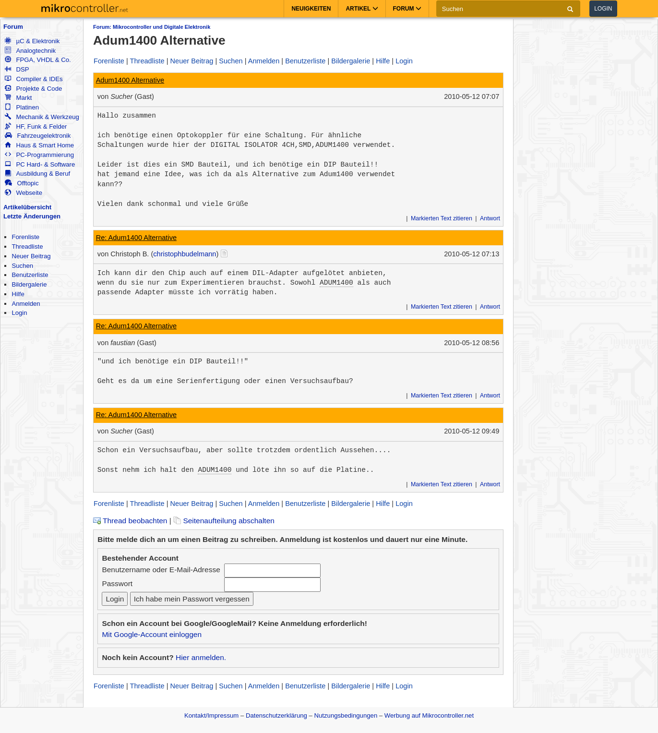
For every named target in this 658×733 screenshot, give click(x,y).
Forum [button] (407, 8)
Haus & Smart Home (39, 145)
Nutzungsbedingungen (346, 715)
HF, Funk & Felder (36, 126)
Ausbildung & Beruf (37, 173)
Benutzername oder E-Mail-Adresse (161, 569)
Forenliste (25, 236)
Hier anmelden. (201, 657)
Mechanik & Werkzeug (42, 116)
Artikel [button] (362, 8)
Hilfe (18, 294)
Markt (18, 97)
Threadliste (27, 246)
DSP (17, 69)
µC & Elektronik (32, 41)
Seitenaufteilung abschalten (224, 521)
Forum (13, 26)
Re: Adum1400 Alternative (136, 237)
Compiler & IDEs (33, 79)
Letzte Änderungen (31, 216)
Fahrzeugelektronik (38, 135)
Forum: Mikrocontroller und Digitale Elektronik (151, 27)
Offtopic (21, 183)
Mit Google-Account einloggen (152, 634)
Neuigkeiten (311, 8)
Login (603, 8)
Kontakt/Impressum (211, 715)
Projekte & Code (33, 88)
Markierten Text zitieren (441, 218)
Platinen (22, 107)
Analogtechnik (30, 50)
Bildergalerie (29, 284)
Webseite (23, 192)
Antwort (490, 218)
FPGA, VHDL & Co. (38, 59)
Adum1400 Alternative (130, 80)
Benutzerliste (30, 274)
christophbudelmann (184, 254)
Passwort (117, 583)
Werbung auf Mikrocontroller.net (429, 715)
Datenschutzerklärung (276, 715)
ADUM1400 (336, 283)
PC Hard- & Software (40, 164)
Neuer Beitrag (31, 256)
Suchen (22, 265)
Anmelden (26, 303)
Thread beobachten (130, 521)
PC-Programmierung (39, 154)
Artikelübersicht (27, 207)
